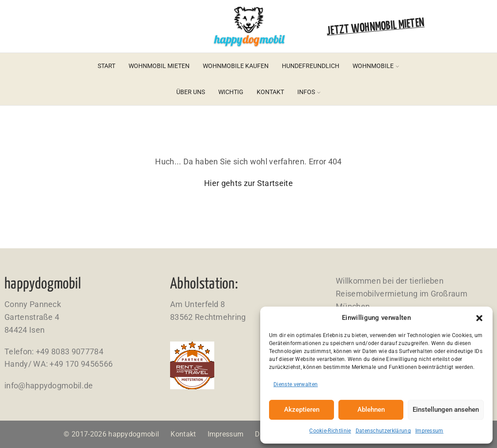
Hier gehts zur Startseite (248, 183)
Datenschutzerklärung (383, 431)
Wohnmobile (376, 65)
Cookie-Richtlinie (330, 431)
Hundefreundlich (310, 65)
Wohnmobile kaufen (236, 65)
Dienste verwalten (295, 384)
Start (106, 65)
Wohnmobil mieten (159, 65)
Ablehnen (371, 410)
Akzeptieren (301, 410)
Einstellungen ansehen (446, 410)
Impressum (429, 431)
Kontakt (270, 91)
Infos (308, 91)
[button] (479, 318)
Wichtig (230, 91)
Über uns (190, 91)
